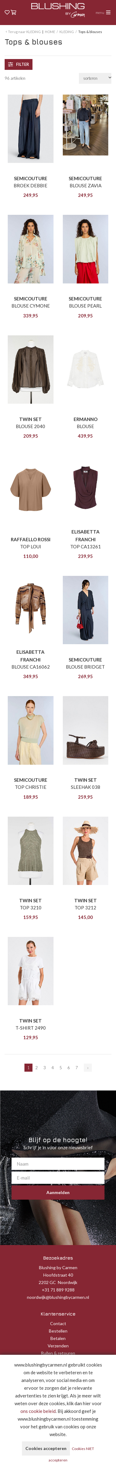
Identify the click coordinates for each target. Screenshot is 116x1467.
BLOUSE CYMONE (30, 305)
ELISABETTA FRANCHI (85, 535)
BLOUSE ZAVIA (85, 185)
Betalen (58, 1338)
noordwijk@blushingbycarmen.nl (58, 1297)
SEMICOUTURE (30, 178)
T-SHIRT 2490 (30, 1028)
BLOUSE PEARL (85, 305)
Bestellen (58, 1330)
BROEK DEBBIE (30, 185)
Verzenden (58, 1345)
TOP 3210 (30, 907)
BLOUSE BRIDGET (85, 667)
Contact (58, 1323)
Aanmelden (58, 1192)
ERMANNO (85, 419)
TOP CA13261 (85, 546)
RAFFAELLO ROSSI (30, 539)
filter (18, 64)
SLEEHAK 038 (85, 787)
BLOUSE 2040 (30, 426)
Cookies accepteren (46, 1448)
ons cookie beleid (38, 1411)
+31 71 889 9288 (58, 1289)
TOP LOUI (30, 546)
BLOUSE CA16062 (30, 667)
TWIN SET (30, 419)
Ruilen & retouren (58, 1353)
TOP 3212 (85, 907)
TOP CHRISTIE (30, 787)
